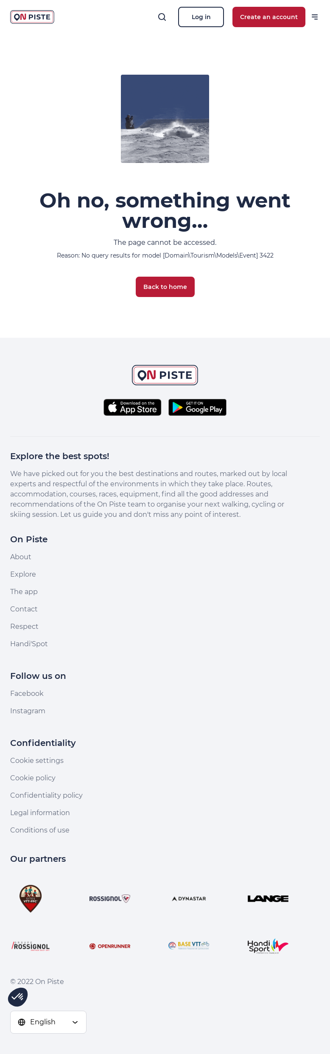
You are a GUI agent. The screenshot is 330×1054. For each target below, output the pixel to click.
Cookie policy (33, 778)
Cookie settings (37, 761)
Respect (24, 626)
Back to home (165, 287)
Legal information (40, 813)
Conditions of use (40, 830)
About (20, 557)
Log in (201, 17)
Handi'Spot (29, 644)
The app (24, 592)
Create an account (269, 17)
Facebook (27, 694)
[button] (18, 997)
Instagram (27, 711)
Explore (23, 574)
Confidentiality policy (46, 795)
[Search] (162, 17)
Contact (24, 609)
